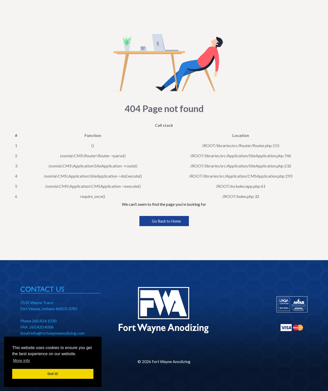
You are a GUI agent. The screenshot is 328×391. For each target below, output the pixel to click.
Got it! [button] (52, 374)
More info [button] (21, 360)
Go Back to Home (164, 221)
